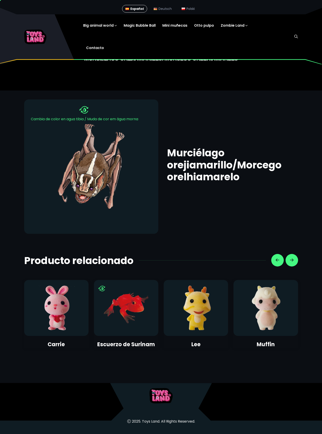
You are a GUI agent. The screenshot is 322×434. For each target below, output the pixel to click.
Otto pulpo (204, 25)
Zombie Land (232, 25)
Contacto (95, 47)
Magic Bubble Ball (140, 25)
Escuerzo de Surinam (126, 344)
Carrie (56, 344)
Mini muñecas (174, 25)
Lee (196, 344)
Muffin (266, 344)
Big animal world (98, 25)
